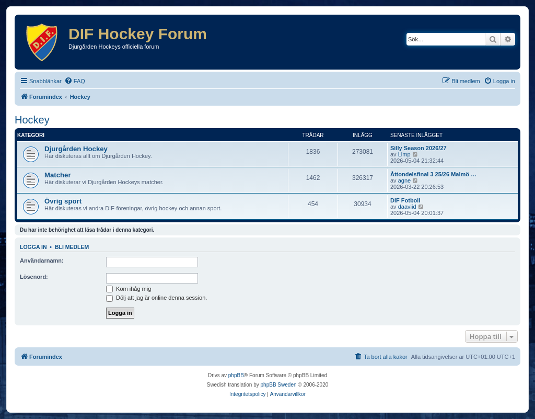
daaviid (407, 206)
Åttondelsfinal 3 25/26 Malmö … (433, 174)
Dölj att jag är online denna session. (156, 298)
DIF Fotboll (405, 200)
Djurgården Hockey (76, 149)
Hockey (32, 120)
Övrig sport (63, 201)
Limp (404, 154)
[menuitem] (74, 81)
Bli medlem (72, 247)
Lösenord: (34, 277)
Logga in (33, 247)
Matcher (57, 175)
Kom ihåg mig (128, 289)
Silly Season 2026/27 (418, 148)
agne (404, 180)
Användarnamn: (42, 260)
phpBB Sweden (279, 385)
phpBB (236, 375)
